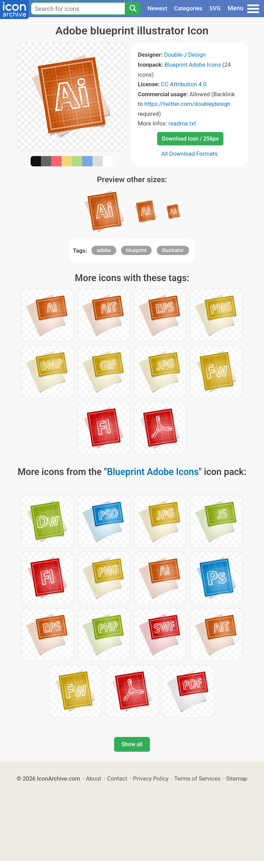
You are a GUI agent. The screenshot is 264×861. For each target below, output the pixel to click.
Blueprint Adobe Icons (193, 64)
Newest (157, 8)
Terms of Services (197, 778)
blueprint (136, 250)
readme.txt (182, 123)
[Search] (133, 8)
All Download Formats (189, 153)
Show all (132, 744)
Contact (117, 778)
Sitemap (237, 778)
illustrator (173, 250)
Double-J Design (185, 54)
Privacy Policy (150, 778)
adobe (104, 250)
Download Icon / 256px (190, 138)
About (93, 778)
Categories (188, 8)
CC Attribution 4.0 (183, 84)
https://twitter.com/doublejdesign (187, 103)
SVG (215, 8)
